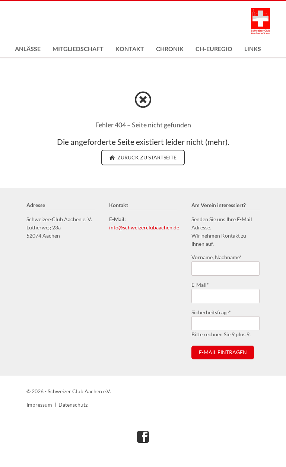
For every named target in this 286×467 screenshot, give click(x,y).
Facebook (143, 436)
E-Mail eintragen (223, 352)
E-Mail (203, 284)
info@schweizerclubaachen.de (144, 227)
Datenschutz (73, 404)
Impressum (39, 404)
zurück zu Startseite (146, 157)
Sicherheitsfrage (211, 311)
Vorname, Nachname (216, 256)
